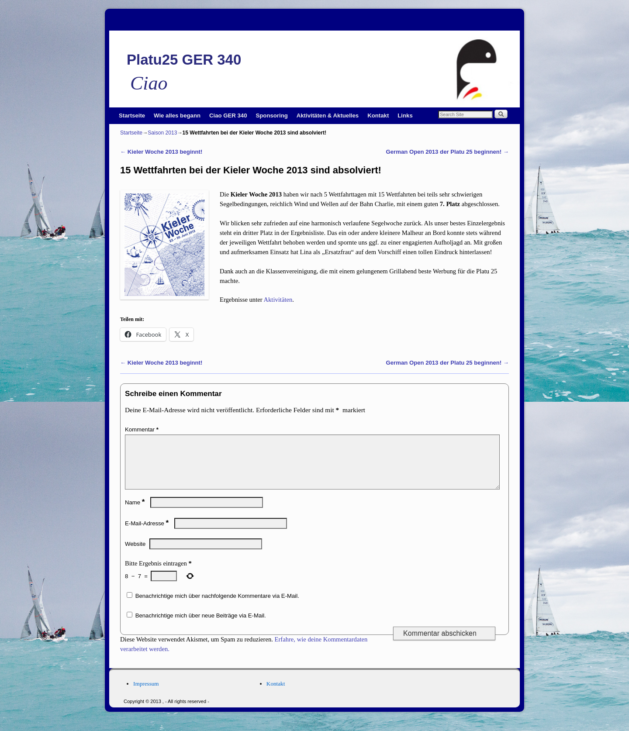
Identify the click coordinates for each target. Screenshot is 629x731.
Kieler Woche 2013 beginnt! (161, 151)
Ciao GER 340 (228, 115)
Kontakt (378, 115)
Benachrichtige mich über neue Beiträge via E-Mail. (200, 626)
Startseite (132, 115)
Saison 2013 (162, 133)
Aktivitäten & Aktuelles (328, 115)
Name (135, 513)
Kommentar (142, 429)
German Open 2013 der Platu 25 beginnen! (447, 151)
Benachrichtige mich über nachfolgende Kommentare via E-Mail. (217, 606)
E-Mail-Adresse (147, 534)
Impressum (146, 694)
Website (135, 554)
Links (404, 115)
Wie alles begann (177, 115)
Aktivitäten (277, 299)
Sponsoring (272, 115)
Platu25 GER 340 (184, 60)
